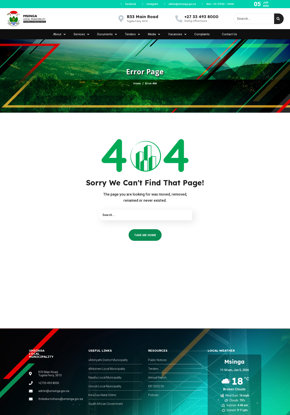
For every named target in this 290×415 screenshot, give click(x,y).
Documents (107, 34)
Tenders (132, 34)
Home (137, 83)
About (59, 34)
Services (81, 34)
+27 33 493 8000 (201, 16)
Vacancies (177, 34)
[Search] (279, 18)
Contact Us (229, 34)
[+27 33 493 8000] (178, 18)
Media (154, 34)
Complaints (202, 34)
